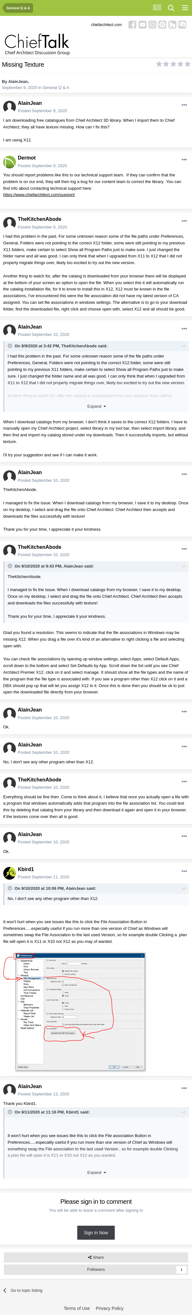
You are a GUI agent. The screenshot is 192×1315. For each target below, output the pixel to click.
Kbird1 (26, 869)
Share (96, 1257)
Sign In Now (96, 1232)
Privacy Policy (109, 1308)
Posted (42, 110)
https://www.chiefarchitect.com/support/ (39, 194)
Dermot (27, 157)
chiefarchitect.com (106, 25)
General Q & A (56, 87)
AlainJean (18, 81)
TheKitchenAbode (39, 219)
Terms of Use (77, 1308)
